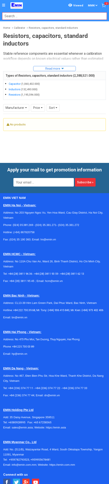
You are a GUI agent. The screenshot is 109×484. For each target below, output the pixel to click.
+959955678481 (40, 459)
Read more (52, 68)
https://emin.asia (56, 427)
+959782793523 (19, 459)
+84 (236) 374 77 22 (47, 388)
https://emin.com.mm (62, 464)
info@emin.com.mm (24, 464)
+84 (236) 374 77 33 (74, 388)
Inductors (14, 89)
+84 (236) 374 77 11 (20, 388)
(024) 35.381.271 (45, 225)
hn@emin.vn (48, 239)
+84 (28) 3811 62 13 (72, 273)
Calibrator (19, 27)
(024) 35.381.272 (68, 225)
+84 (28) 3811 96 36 (20, 273)
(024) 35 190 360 (19, 239)
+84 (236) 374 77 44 (21, 395)
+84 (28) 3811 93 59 (46, 273)
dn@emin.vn (52, 395)
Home (6, 27)
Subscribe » (85, 182)
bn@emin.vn (19, 317)
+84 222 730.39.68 (24, 310)
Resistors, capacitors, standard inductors (53, 27)
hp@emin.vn (19, 353)
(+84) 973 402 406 (92, 310)
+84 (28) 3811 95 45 (21, 281)
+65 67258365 (43, 422)
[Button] (3, 5)
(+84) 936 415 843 (58, 310)
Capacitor (15, 83)
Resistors (14, 94)
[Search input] (52, 16)
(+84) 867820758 (23, 232)
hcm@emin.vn (54, 281)
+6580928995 (17, 422)
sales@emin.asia (22, 427)
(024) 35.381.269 (23, 225)
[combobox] (52, 16)
